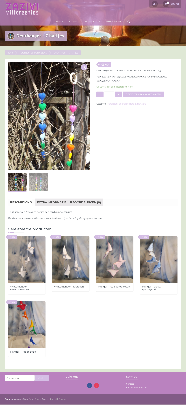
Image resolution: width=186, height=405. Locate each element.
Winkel (60, 22)
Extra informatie (51, 202)
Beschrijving (21, 202)
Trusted (45, 399)
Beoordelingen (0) (85, 202)
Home (10, 52)
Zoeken (42, 378)
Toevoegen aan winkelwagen (143, 94)
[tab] (21, 202)
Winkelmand (113, 22)
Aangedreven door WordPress (19, 399)
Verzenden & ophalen (136, 388)
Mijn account (93, 22)
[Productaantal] (109, 94)
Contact (74, 22)
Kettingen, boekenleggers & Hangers (39, 52)
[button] (128, 22)
